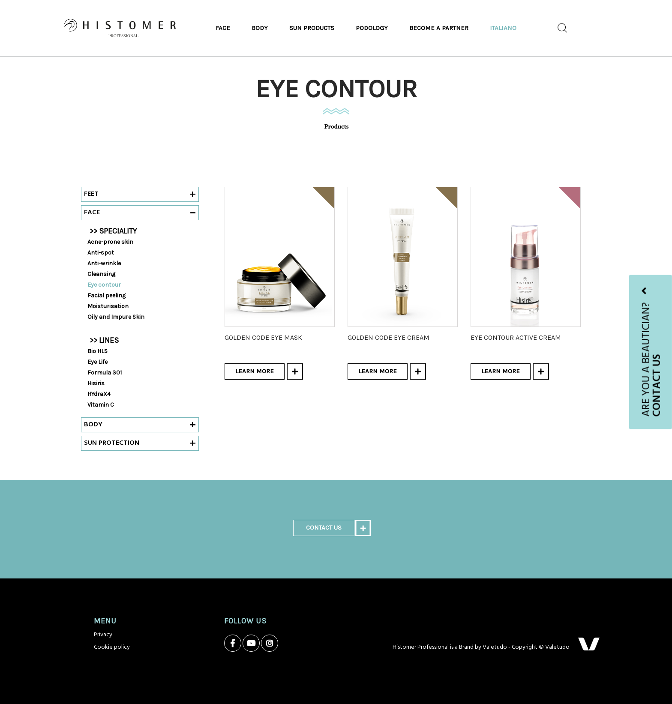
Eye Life (97, 361)
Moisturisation (108, 306)
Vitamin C (100, 404)
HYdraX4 (99, 394)
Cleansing (101, 274)
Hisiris (96, 383)
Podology (372, 28)
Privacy (103, 635)
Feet (91, 194)
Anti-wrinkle (104, 263)
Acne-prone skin (110, 242)
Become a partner (438, 28)
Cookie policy (112, 647)
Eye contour (104, 284)
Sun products (311, 28)
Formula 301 (104, 372)
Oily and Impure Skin (115, 317)
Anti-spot (100, 252)
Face (223, 28)
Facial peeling (106, 295)
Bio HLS (97, 351)
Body (260, 28)
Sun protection (111, 443)
